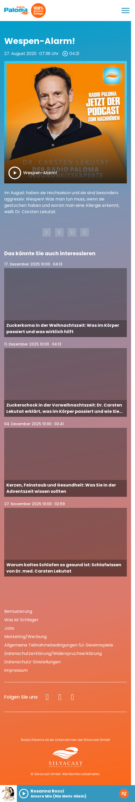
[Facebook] (47, 697)
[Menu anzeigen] (125, 10)
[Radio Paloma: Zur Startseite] (16, 10)
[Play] (14, 173)
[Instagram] (60, 697)
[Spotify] (72, 697)
